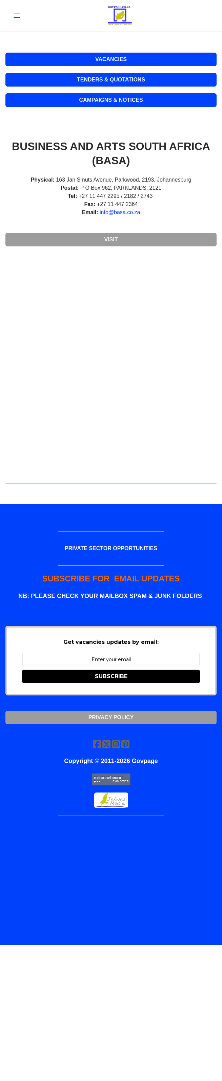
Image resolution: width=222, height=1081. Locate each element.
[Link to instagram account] (116, 744)
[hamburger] (17, 15)
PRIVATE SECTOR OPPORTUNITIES (111, 548)
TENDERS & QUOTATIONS (111, 79)
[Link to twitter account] (106, 744)
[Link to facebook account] (97, 744)
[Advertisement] (111, 302)
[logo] (120, 15)
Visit (111, 239)
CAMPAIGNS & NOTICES (111, 100)
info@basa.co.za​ (120, 212)
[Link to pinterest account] (125, 744)
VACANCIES (111, 59)
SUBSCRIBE (111, 676)
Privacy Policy (111, 717)
